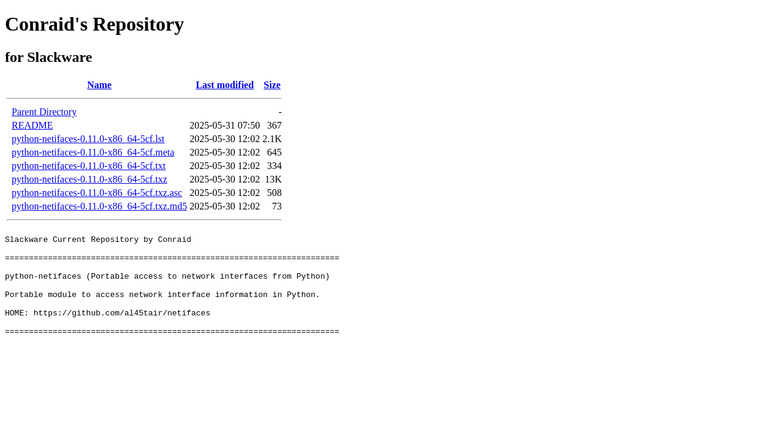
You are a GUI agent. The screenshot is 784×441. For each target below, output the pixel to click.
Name (99, 85)
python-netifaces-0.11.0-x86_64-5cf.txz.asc (97, 192)
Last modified (225, 85)
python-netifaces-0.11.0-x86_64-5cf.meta (93, 152)
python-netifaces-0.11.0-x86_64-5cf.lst (88, 139)
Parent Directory (44, 112)
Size (272, 85)
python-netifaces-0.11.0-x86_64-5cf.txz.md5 (99, 206)
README (32, 125)
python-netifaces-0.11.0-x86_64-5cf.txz (89, 179)
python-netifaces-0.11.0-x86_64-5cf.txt (88, 165)
